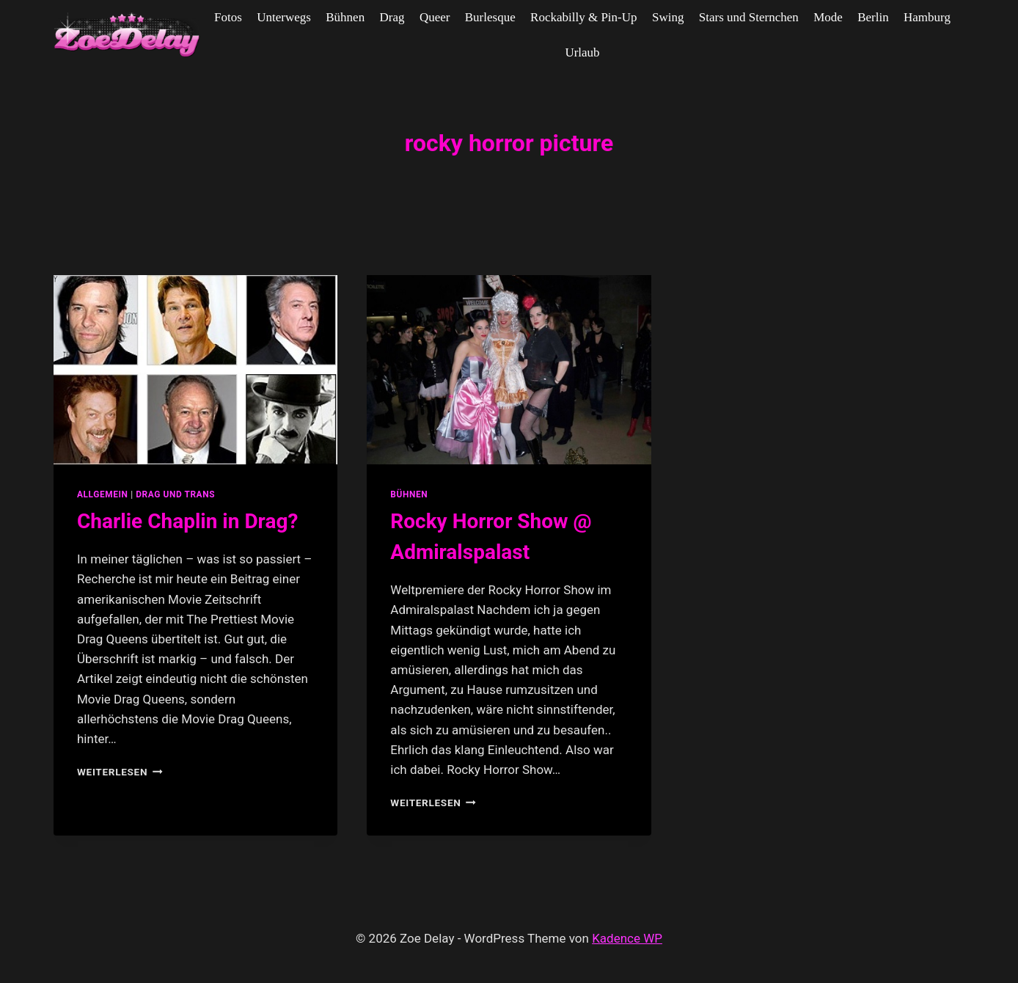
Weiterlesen (120, 772)
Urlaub (582, 52)
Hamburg (927, 17)
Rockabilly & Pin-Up (583, 17)
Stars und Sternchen (749, 17)
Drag (392, 17)
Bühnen (345, 17)
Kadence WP (627, 938)
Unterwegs (284, 17)
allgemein (102, 494)
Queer (435, 17)
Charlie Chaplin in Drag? (187, 521)
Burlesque (490, 17)
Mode (828, 17)
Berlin (873, 17)
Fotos (228, 17)
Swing (668, 17)
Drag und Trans (175, 494)
